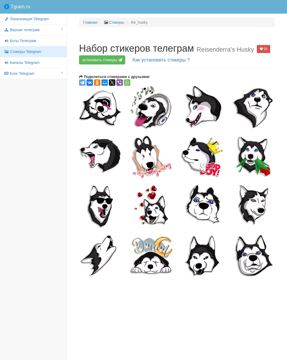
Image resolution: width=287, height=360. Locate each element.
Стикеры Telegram (22, 52)
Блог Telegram (33, 73)
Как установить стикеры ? (161, 60)
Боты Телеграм (20, 41)
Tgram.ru (17, 6)
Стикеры (116, 22)
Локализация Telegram (26, 19)
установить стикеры (102, 60)
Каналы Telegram (22, 62)
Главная (90, 22)
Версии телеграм (33, 29)
